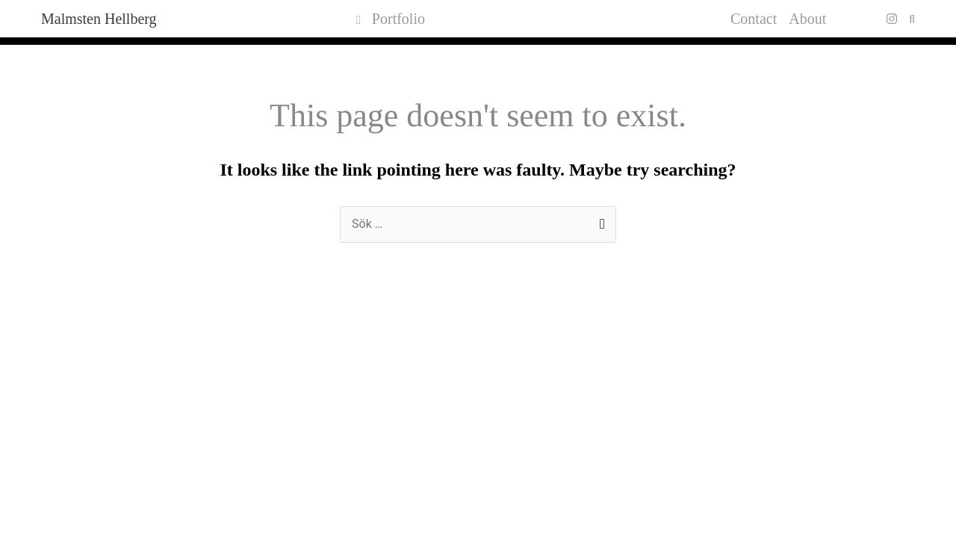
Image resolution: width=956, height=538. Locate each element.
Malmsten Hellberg (99, 18)
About (807, 18)
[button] (912, 19)
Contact (753, 18)
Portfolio (390, 18)
